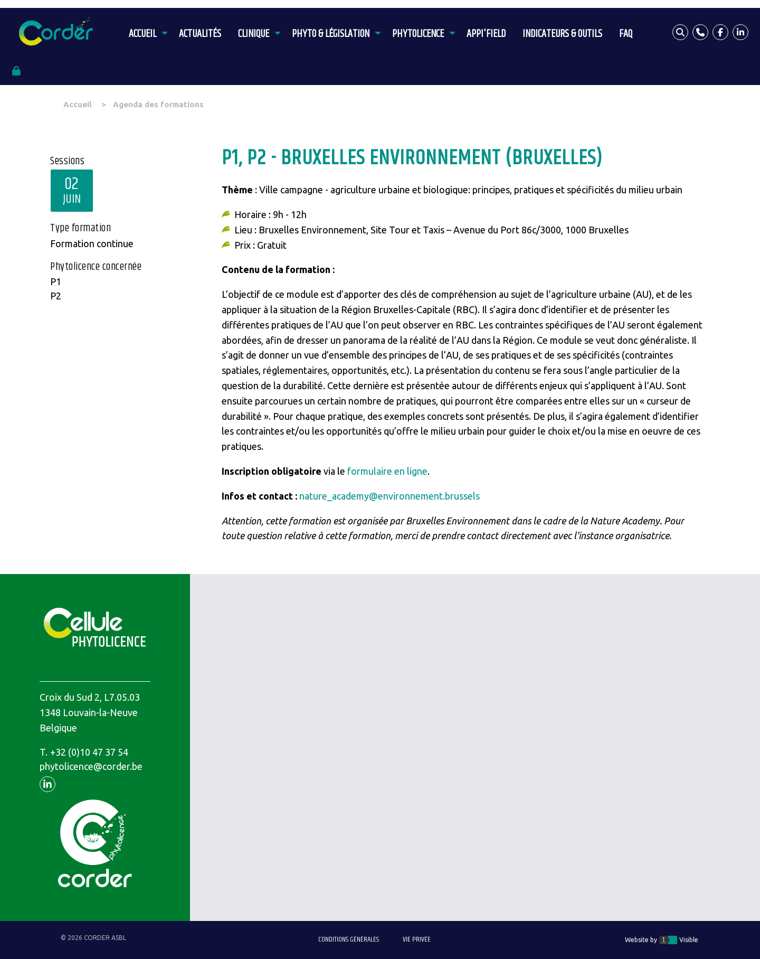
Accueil (142, 34)
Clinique (253, 34)
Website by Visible (661, 940)
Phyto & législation (330, 34)
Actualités (200, 34)
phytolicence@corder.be (91, 766)
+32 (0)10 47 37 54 (89, 752)
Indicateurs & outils (562, 34)
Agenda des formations (158, 104)
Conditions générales (348, 939)
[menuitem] (145, 32)
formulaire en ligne (387, 471)
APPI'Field (486, 34)
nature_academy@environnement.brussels (389, 496)
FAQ (625, 34)
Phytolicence (418, 34)
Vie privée (417, 939)
